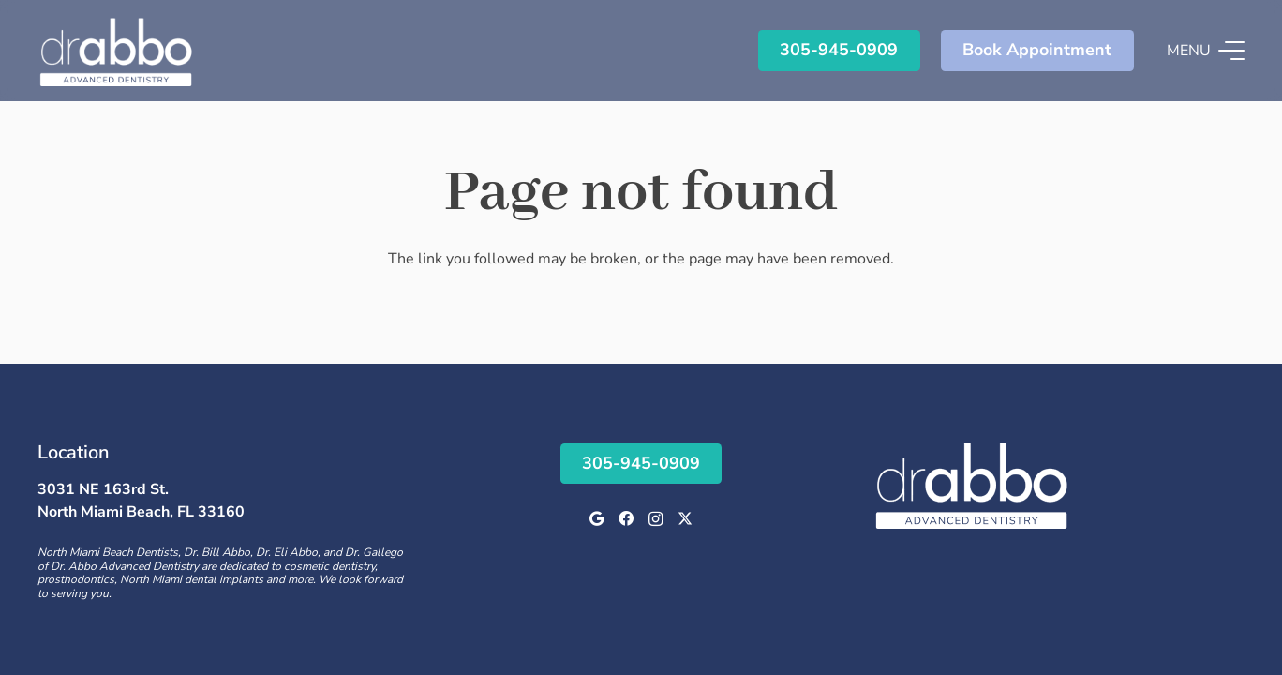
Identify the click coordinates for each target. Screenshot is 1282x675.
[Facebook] (626, 518)
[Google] (596, 518)
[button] (1206, 50)
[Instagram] (655, 519)
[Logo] (116, 50)
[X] (685, 518)
